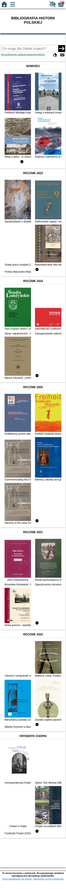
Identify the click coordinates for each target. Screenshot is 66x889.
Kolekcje (40, 54)
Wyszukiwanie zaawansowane (18, 54)
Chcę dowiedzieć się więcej (17, 879)
